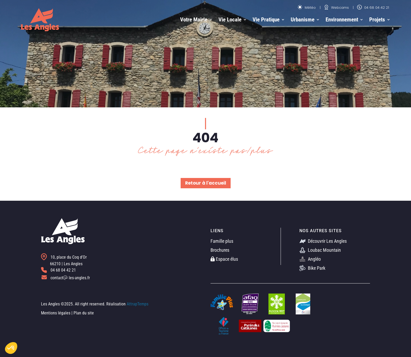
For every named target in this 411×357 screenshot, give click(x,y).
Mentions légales (55, 312)
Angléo (310, 259)
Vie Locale (229, 19)
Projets (377, 19)
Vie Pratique (266, 19)
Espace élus (224, 259)
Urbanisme (302, 19)
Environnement (342, 19)
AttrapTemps (137, 303)
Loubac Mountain (320, 250)
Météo (307, 7)
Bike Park (312, 268)
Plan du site (84, 312)
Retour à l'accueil (205, 183)
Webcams (336, 7)
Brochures (220, 250)
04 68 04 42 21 (373, 7)
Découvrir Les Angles (323, 241)
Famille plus (222, 241)
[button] (11, 348)
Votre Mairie (193, 19)
